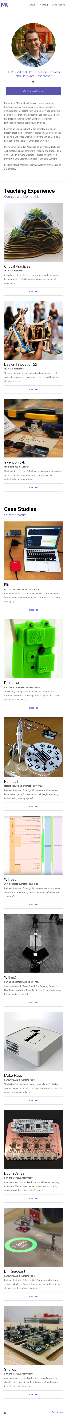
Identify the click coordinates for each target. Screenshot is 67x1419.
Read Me (33, 291)
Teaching (43, 4)
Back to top (57, 1412)
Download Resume (33, 91)
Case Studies (58, 4)
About (32, 4)
